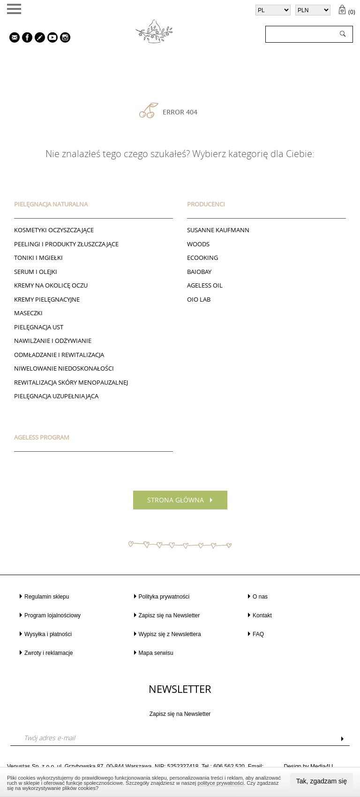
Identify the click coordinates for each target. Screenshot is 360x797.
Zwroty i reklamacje (48, 653)
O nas (260, 596)
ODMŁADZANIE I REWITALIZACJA (59, 354)
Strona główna (175, 499)
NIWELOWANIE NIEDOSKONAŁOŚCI (64, 368)
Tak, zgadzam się (321, 781)
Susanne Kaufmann (218, 230)
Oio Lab (198, 299)
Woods (198, 244)
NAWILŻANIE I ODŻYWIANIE (52, 340)
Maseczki (28, 313)
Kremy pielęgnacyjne (47, 299)
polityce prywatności (221, 783)
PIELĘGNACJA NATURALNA (51, 204)
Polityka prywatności (164, 596)
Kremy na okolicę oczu (51, 285)
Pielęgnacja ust (38, 327)
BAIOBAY (199, 271)
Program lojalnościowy (52, 615)
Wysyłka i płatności (48, 634)
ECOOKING (202, 257)
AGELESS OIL (205, 285)
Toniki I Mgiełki (38, 257)
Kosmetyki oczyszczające (54, 230)
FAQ (258, 634)
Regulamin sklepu (46, 596)
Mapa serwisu (156, 653)
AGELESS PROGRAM (41, 437)
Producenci (206, 204)
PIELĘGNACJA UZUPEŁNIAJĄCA (56, 396)
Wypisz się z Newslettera (170, 634)
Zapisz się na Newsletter (169, 615)
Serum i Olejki (35, 271)
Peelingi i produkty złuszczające (66, 244)
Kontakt (262, 615)
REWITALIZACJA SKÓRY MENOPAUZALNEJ (71, 382)
